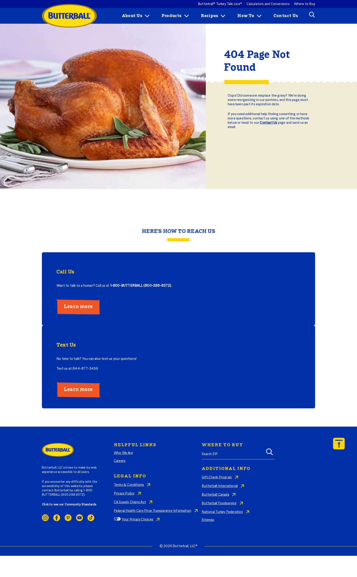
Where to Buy (304, 4)
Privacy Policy (124, 493)
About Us (132, 16)
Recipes (209, 16)
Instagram (45, 517)
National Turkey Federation (222, 512)
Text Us (66, 345)
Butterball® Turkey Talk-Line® (220, 4)
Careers (119, 461)
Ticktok (90, 517)
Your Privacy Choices (137, 519)
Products (171, 16)
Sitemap (208, 520)
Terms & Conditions (129, 485)
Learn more (78, 306)
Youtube (79, 517)
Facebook (56, 517)
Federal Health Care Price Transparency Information (152, 511)
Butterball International (220, 486)
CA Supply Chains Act (130, 502)
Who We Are (123, 453)
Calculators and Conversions (268, 4)
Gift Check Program (217, 477)
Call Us (65, 272)
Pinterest (68, 517)
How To (245, 16)
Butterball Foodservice (219, 503)
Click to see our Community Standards (69, 504)
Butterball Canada (215, 495)
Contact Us (285, 16)
